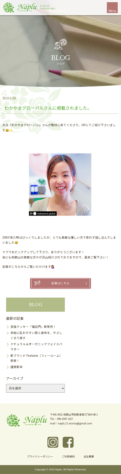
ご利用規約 (68, 456)
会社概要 (89, 456)
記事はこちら (60, 283)
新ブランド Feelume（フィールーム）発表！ (36, 358)
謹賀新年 (16, 367)
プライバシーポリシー (40, 456)
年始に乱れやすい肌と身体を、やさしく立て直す (36, 335)
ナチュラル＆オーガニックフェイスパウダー (36, 346)
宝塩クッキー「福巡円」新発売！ (33, 326)
